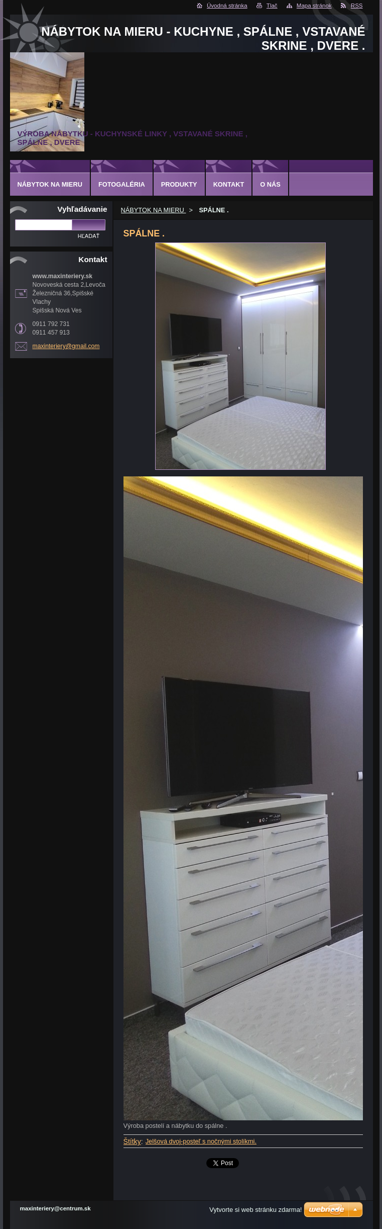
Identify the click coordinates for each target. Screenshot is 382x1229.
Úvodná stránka (227, 6)
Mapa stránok (314, 6)
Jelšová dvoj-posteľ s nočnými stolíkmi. (201, 1141)
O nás (270, 184)
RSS (357, 6)
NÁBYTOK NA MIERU (153, 210)
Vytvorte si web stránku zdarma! (255, 1209)
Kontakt (228, 184)
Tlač (272, 6)
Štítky (132, 1141)
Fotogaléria (121, 184)
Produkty (179, 184)
